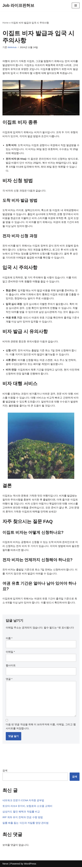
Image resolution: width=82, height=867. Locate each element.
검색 (4, 770)
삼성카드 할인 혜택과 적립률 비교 (21, 811)
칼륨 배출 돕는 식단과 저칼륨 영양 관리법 (25, 822)
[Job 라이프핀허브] (18, 5)
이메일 (10, 651)
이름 (9, 638)
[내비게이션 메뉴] (76, 5)
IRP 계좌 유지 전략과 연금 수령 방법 (22, 817)
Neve (5, 863)
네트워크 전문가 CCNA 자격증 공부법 (23, 800)
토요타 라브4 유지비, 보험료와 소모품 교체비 (27, 806)
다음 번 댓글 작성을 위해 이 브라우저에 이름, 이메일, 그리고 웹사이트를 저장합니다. (41, 726)
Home (5, 22)
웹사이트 (11, 665)
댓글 (9, 679)
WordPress (30, 863)
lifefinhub (12, 47)
